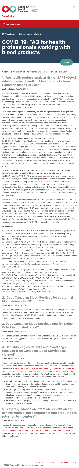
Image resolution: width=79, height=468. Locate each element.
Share (66, 62)
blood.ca (39, 462)
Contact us (50, 462)
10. (3, 286)
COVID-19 (37, 34)
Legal (74, 462)
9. (3, 281)
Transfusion (10, 34)
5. (3, 256)
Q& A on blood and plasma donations (49, 315)
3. (3, 242)
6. (3, 261)
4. (3, 250)
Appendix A (16, 433)
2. (3, 233)
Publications (24, 34)
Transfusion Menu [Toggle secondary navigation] (11, 24)
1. (2, 231)
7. (2, 269)
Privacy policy (63, 462)
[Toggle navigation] (74, 7)
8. (3, 275)
